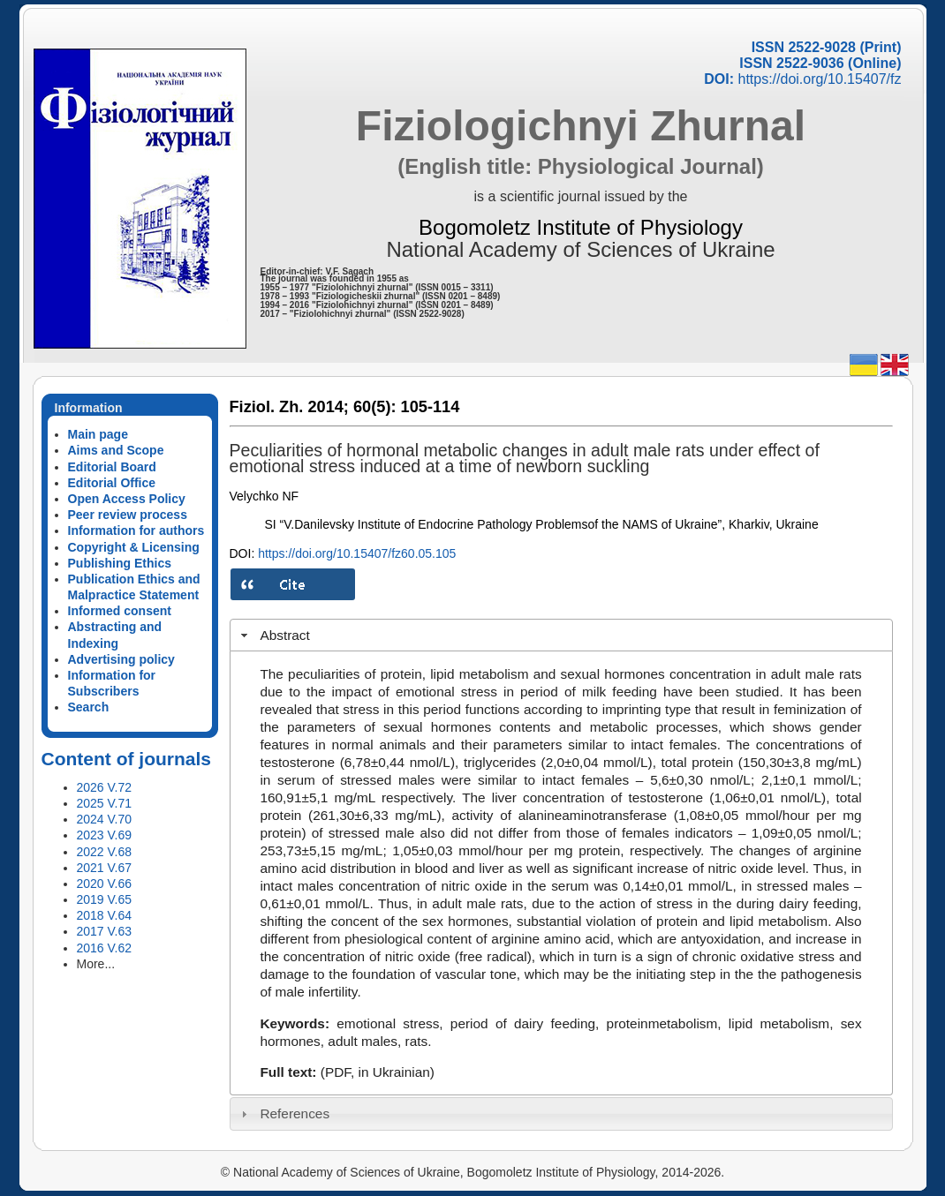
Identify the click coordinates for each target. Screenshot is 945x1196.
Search (89, 707)
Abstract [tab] (273, 635)
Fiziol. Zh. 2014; (289, 407)
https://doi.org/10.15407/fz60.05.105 (357, 553)
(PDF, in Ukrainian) (378, 1071)
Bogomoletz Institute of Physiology (581, 227)
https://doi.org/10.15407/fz (819, 79)
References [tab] (283, 1113)
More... (96, 964)
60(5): (375, 407)
